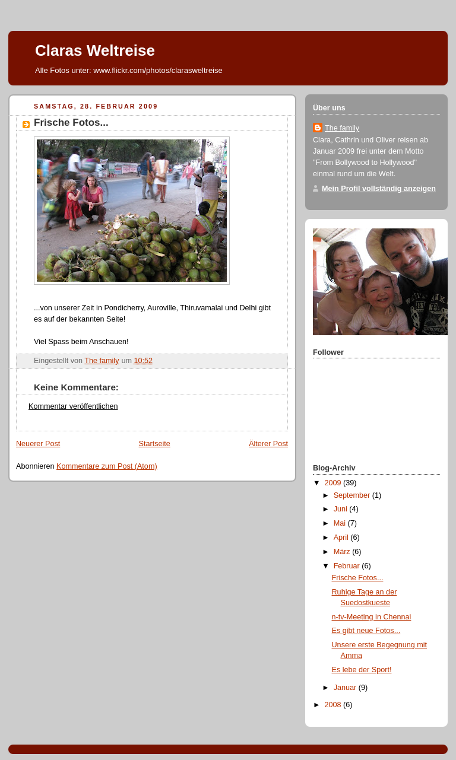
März (343, 552)
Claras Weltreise (95, 50)
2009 (334, 483)
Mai (341, 523)
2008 (334, 705)
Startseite (154, 444)
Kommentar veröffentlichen (73, 406)
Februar (348, 566)
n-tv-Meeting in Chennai (371, 617)
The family (342, 128)
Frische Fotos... (358, 578)
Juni (342, 509)
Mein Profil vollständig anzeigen (379, 189)
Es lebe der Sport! (362, 670)
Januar (346, 687)
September (353, 495)
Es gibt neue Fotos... (366, 631)
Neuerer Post (38, 444)
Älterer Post (268, 444)
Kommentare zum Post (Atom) (106, 466)
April (342, 537)
